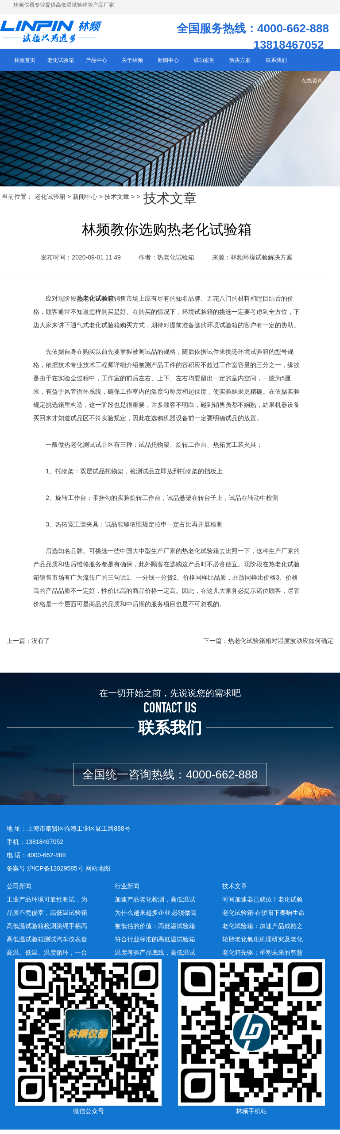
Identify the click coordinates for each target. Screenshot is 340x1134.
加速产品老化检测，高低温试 (155, 903)
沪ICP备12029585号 (55, 872)
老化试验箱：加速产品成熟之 (262, 930)
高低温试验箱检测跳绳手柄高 (47, 930)
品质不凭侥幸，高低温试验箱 (47, 917)
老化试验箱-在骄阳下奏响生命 (263, 917)
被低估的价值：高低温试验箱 (155, 930)
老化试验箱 (50, 201)
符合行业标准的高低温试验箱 (155, 943)
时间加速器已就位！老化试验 (262, 903)
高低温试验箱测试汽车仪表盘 (47, 943)
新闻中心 (85, 201)
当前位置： (17, 201)
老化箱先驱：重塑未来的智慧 (262, 956)
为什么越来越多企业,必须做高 (156, 917)
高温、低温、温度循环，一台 (47, 956)
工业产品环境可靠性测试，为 (47, 903)
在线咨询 (312, 85)
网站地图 (97, 872)
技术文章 (116, 201)
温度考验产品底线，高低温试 (155, 956)
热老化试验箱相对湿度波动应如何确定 (280, 645)
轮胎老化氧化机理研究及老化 (262, 943)
